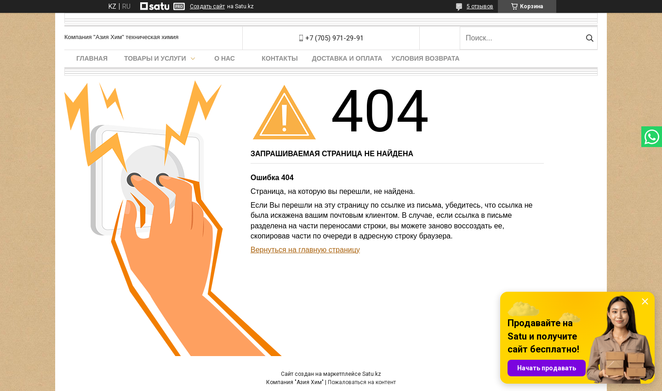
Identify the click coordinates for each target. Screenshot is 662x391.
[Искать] (590, 38)
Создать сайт (207, 6)
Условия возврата (426, 58)
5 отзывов (480, 6)
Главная (92, 58)
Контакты (279, 58)
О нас (224, 58)
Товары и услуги (155, 58)
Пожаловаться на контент (362, 382)
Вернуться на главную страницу (305, 250)
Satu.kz (371, 374)
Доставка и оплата (347, 58)
